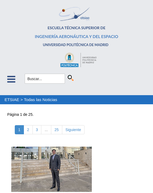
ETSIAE (12, 99)
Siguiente (73, 130)
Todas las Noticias (40, 99)
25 (56, 130)
